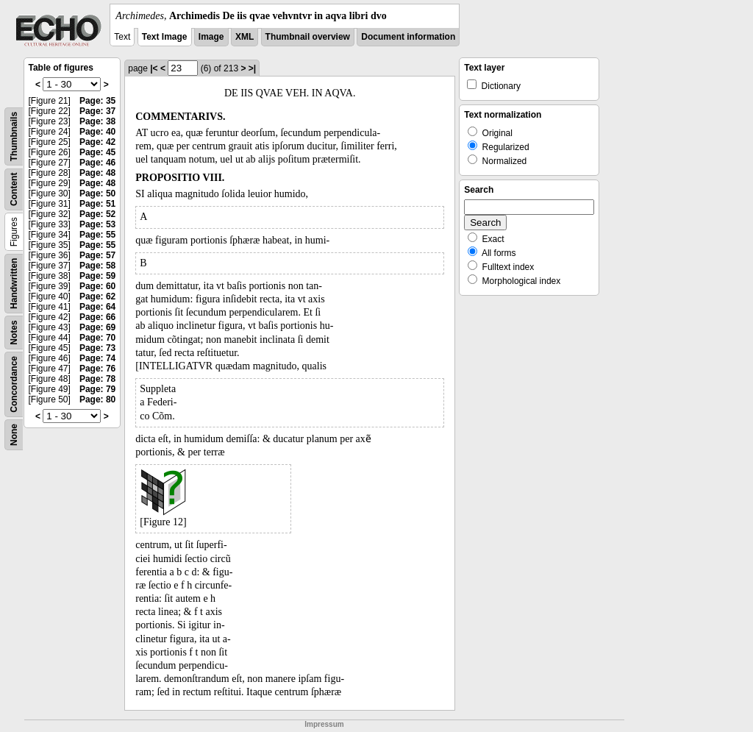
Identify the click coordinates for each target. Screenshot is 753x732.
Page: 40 (97, 132)
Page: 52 (97, 214)
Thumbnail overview (307, 37)
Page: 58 (97, 265)
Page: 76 (97, 368)
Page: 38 (97, 121)
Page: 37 (97, 111)
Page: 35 (97, 101)
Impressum (323, 724)
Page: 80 (97, 399)
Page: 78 (97, 379)
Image (211, 37)
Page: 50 (97, 193)
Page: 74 (97, 358)
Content (14, 189)
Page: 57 (97, 255)
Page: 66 (97, 317)
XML (244, 37)
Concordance (14, 384)
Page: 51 (97, 204)
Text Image (165, 37)
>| (252, 68)
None (14, 435)
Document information (408, 37)
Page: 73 (97, 348)
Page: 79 (97, 389)
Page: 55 (97, 235)
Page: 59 (97, 276)
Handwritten (14, 283)
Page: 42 (97, 142)
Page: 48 (97, 173)
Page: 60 (97, 286)
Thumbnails (14, 136)
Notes (14, 332)
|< (153, 68)
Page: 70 (97, 338)
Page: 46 (97, 162)
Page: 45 (97, 152)
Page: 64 (97, 307)
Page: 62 (97, 296)
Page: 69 (97, 327)
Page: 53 (97, 224)
